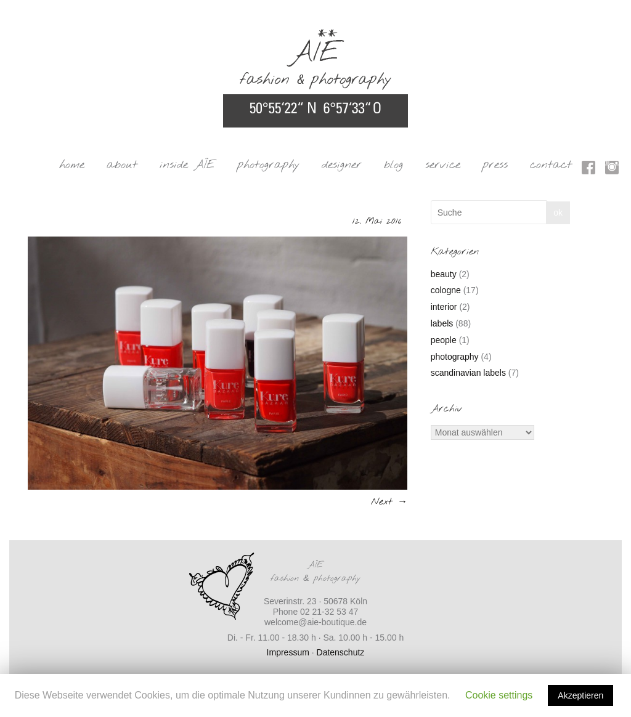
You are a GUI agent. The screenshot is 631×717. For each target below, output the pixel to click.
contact (551, 165)
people (444, 340)
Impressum (288, 652)
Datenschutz (341, 652)
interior (444, 307)
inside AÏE (187, 165)
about (122, 165)
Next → (389, 501)
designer (342, 165)
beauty (444, 274)
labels (442, 323)
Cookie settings (498, 695)
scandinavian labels (468, 373)
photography (268, 165)
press (495, 165)
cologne (446, 290)
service (442, 165)
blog (393, 165)
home (71, 165)
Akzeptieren (580, 695)
